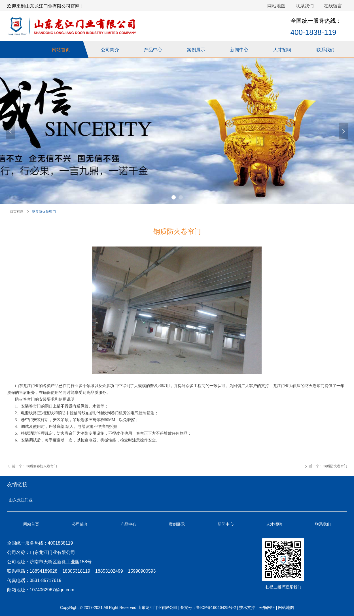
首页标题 (17, 212)
